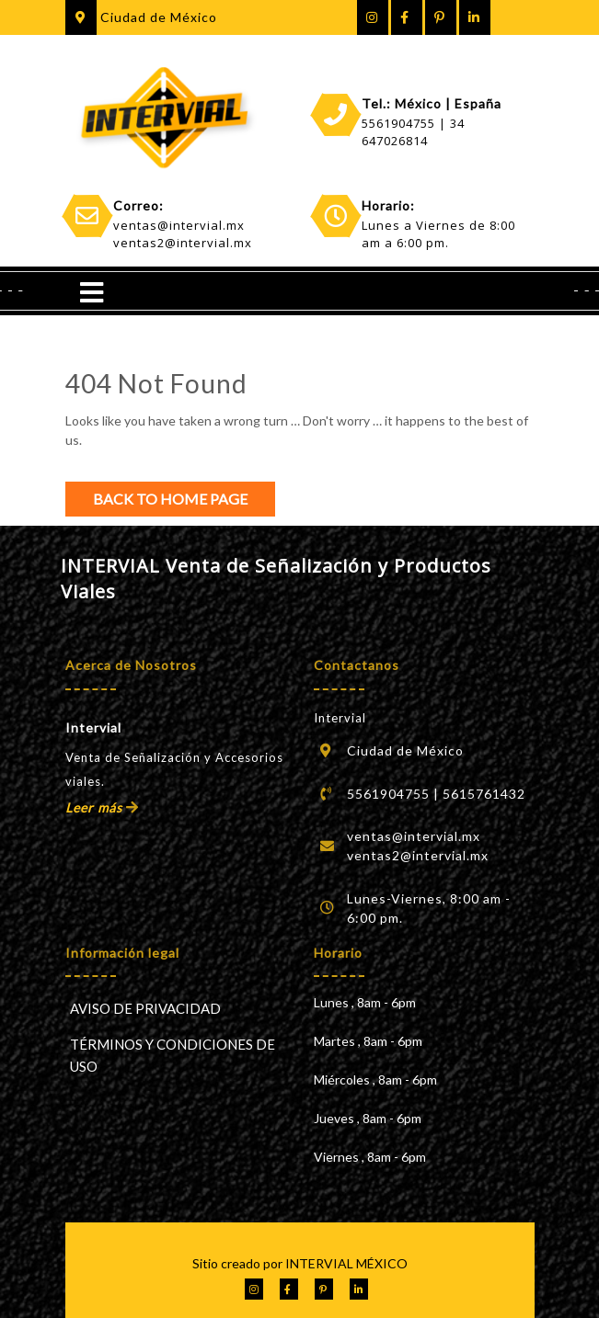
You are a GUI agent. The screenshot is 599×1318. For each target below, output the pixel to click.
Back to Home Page (170, 498)
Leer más (102, 807)
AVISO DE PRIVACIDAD (145, 1008)
